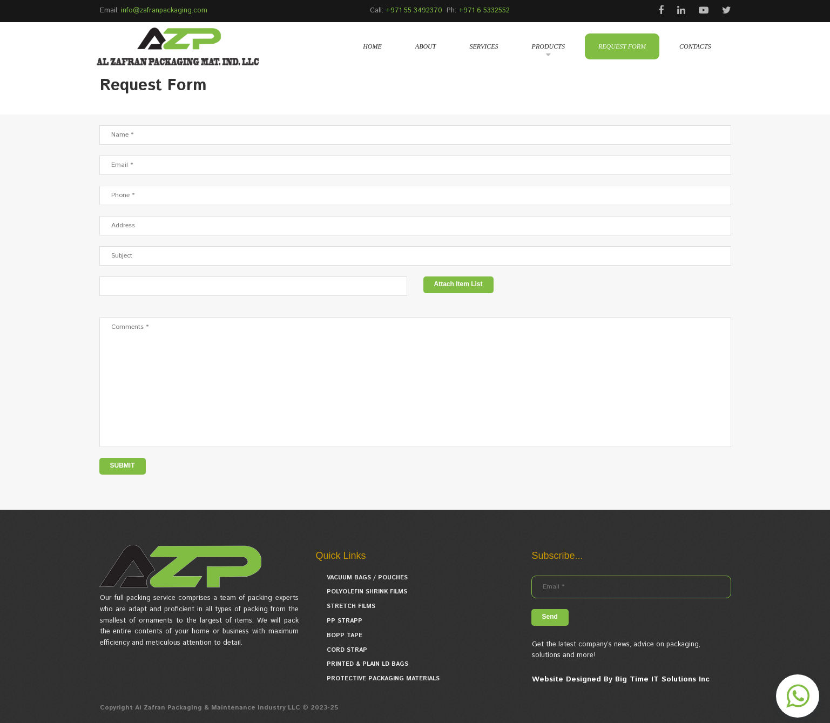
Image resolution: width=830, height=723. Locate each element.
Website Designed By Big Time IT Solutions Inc (621, 679)
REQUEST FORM (622, 46)
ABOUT (425, 46)
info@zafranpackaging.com (164, 10)
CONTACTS (695, 46)
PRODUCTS (548, 46)
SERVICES (483, 46)
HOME (372, 46)
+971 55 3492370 (414, 10)
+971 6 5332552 (484, 10)
